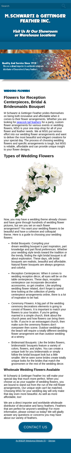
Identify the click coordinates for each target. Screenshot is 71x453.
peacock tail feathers (29, 122)
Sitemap (51, 441)
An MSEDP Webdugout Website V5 (31, 441)
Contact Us (35, 427)
